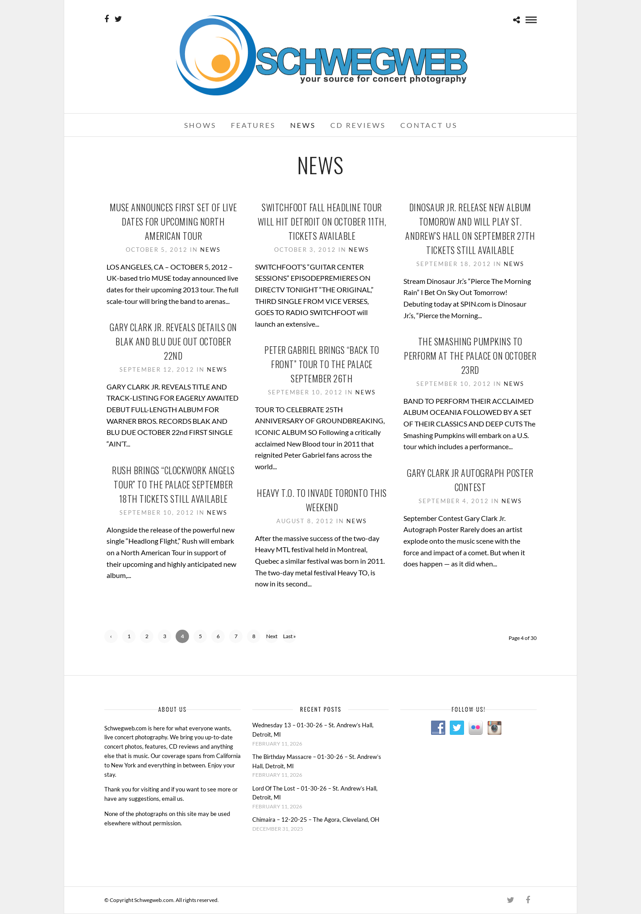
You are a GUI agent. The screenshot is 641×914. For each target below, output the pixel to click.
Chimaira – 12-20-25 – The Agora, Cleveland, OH (315, 819)
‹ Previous (111, 638)
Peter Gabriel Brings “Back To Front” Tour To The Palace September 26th (321, 364)
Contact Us (428, 125)
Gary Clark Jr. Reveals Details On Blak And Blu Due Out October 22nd (173, 341)
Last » (289, 636)
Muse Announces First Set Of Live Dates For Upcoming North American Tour (173, 221)
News (303, 125)
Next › (271, 638)
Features (253, 125)
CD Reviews (358, 125)
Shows (200, 125)
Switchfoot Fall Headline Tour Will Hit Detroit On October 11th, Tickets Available (322, 221)
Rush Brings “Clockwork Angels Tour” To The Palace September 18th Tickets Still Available (173, 484)
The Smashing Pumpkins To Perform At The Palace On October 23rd (470, 356)
